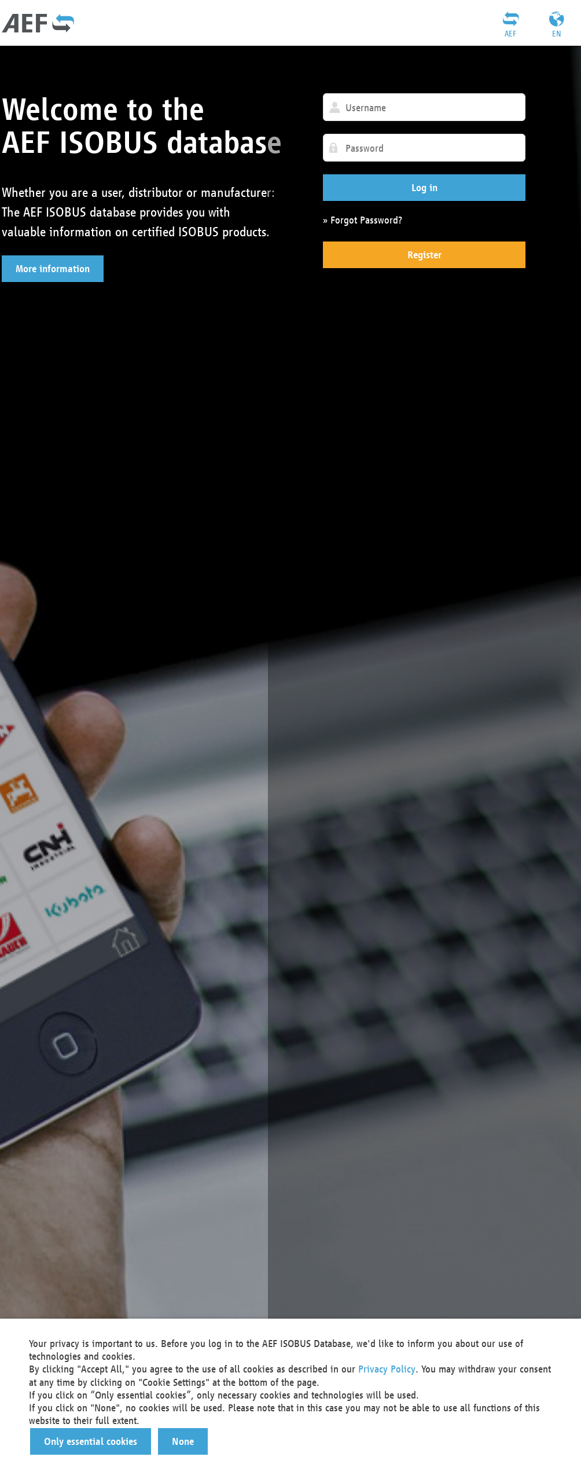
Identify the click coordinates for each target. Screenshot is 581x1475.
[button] (53, 268)
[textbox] (424, 107)
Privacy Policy (386, 1369)
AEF (510, 33)
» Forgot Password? (362, 219)
